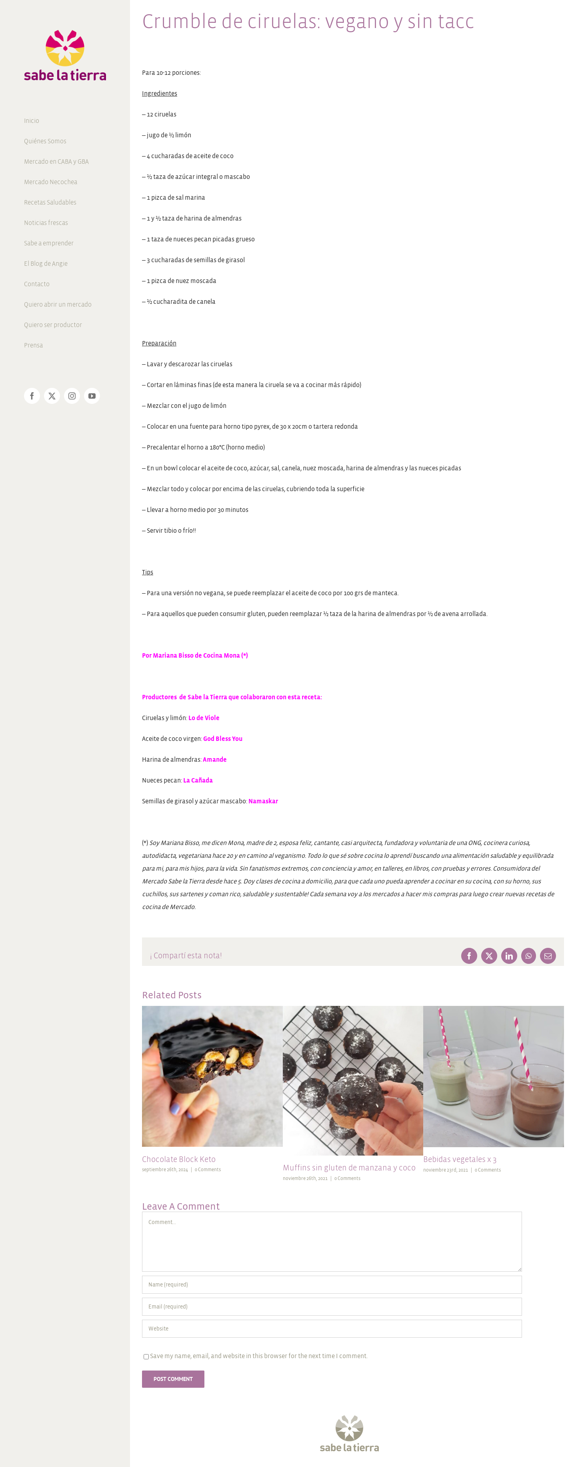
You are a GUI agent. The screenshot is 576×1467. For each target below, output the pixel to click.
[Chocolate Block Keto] (212, 1009)
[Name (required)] (332, 1285)
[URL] (332, 1329)
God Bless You (222, 738)
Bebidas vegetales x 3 (460, 1159)
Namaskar (262, 801)
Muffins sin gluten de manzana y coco (349, 1168)
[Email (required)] (332, 1307)
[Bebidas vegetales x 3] (493, 1009)
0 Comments (208, 1169)
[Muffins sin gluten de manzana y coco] (353, 1009)
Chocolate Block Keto (179, 1159)
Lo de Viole (204, 717)
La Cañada (198, 780)
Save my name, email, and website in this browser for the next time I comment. (259, 1356)
